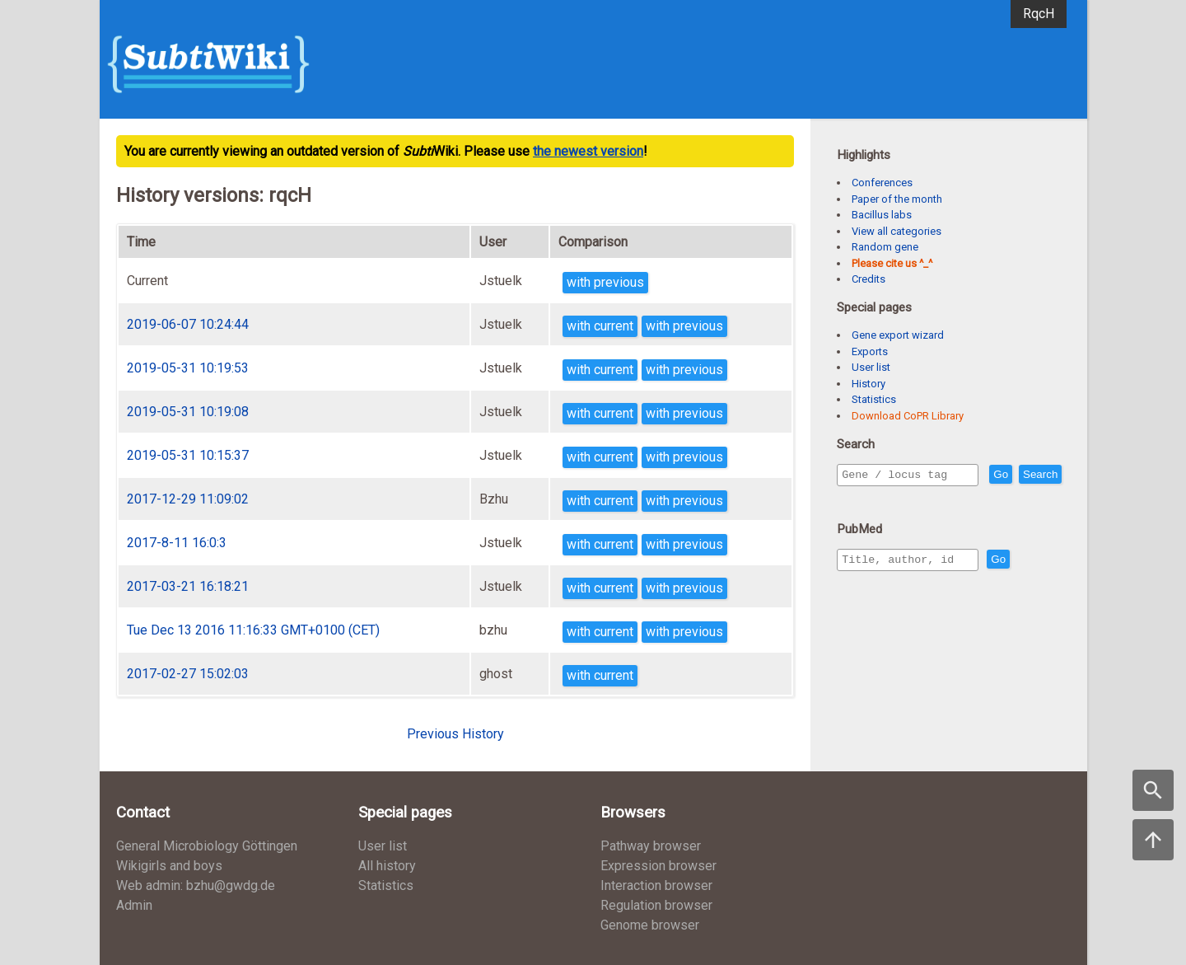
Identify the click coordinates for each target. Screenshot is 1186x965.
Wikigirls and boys (169, 866)
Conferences (882, 182)
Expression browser (658, 866)
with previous (605, 282)
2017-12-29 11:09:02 (188, 499)
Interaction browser (656, 885)
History (868, 383)
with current (600, 326)
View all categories (896, 231)
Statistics (874, 399)
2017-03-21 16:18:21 (188, 586)
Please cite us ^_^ (892, 263)
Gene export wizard (898, 335)
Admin (134, 905)
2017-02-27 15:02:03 (188, 674)
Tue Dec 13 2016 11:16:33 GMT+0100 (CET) (253, 630)
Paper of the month (897, 199)
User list (871, 367)
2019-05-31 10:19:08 (188, 411)
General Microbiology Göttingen (206, 846)
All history (387, 866)
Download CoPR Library (908, 416)
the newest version (588, 151)
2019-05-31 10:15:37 (188, 455)
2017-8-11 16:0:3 (176, 542)
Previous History (455, 734)
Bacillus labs (882, 214)
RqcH (1038, 13)
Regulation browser (656, 905)
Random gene (885, 247)
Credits (868, 279)
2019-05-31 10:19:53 (188, 368)
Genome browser (649, 925)
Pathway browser (650, 846)
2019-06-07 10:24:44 (188, 324)
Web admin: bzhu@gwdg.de (195, 885)
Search (862, 498)
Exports (870, 351)
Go (1036, 475)
